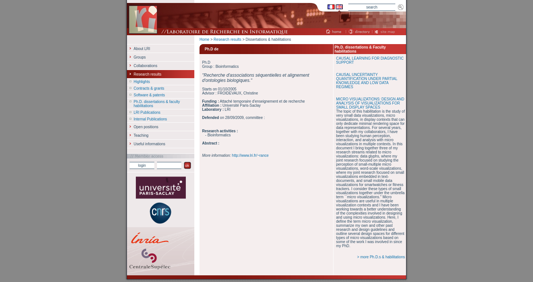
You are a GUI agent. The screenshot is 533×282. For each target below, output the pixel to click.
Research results (227, 39)
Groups (140, 57)
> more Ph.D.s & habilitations (381, 257)
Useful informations (149, 144)
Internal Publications (150, 119)
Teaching (141, 135)
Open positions (146, 127)
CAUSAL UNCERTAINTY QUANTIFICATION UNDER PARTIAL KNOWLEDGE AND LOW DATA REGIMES (366, 81)
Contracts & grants (149, 88)
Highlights (142, 82)
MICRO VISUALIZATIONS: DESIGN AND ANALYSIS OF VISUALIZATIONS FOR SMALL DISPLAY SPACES (370, 103)
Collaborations (145, 66)
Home (204, 39)
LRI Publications (147, 112)
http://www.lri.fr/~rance (250, 155)
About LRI (142, 49)
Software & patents (149, 95)
